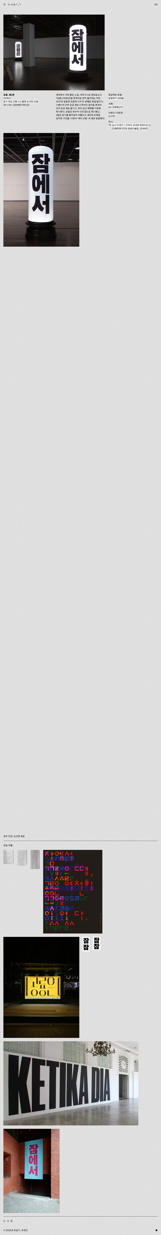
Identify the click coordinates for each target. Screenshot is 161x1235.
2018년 (7, 98)
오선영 (111, 116)
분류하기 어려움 (116, 98)
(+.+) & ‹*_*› (14, 4)
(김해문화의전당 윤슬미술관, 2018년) (129, 127)
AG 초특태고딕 (115, 107)
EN (156, 4)
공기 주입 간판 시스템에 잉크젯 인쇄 (20, 101)
